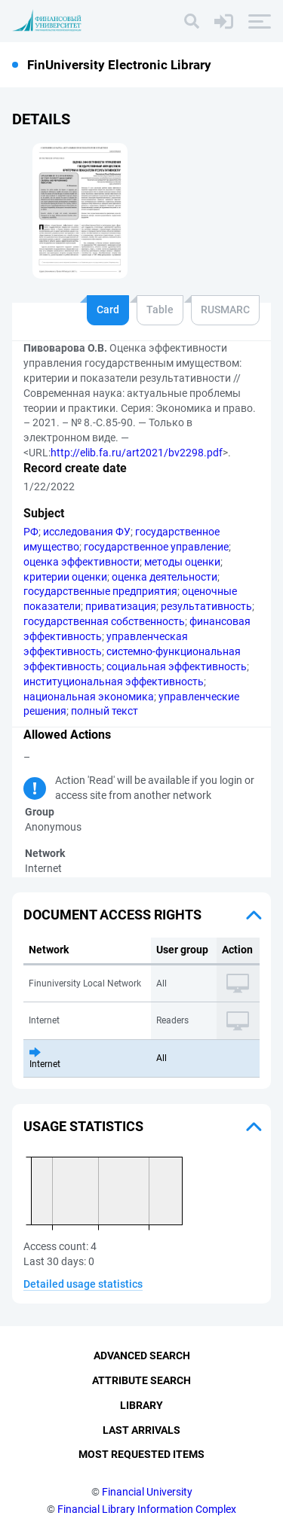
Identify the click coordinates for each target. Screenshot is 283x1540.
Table (160, 309)
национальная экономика (88, 697)
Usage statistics (83, 1126)
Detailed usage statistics (83, 1284)
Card (108, 309)
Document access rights (112, 914)
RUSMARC (225, 309)
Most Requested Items (141, 1454)
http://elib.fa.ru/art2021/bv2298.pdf (137, 453)
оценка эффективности (81, 562)
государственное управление (156, 547)
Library (141, 1405)
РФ (30, 532)
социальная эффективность (176, 666)
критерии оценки (65, 577)
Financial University (147, 1492)
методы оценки (182, 562)
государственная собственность (104, 621)
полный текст (104, 711)
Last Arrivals (141, 1430)
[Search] (191, 21)
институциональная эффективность (113, 681)
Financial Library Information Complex (146, 1509)
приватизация (120, 606)
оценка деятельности (164, 577)
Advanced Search (142, 1355)
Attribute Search (141, 1380)
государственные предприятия (100, 591)
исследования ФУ (87, 532)
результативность (206, 606)
